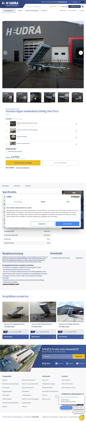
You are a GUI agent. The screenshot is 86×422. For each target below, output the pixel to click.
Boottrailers (25, 391)
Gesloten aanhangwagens (10, 403)
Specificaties (17, 186)
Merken (20, 10)
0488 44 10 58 (74, 6)
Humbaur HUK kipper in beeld (10, 284)
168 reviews (65, 7)
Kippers (4, 406)
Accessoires (44, 10)
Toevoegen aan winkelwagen (22, 168)
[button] (81, 53)
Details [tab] (43, 202)
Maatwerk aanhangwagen (32, 10)
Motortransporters (28, 387)
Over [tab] (68, 202)
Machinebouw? (62, 2)
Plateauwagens (7, 399)
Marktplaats (80, 363)
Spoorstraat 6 (66, 380)
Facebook (59, 363)
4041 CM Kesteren (67, 384)
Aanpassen (42, 223)
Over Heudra (72, 11)
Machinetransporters (28, 380)
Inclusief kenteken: (11, 149)
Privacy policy (63, 417)
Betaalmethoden (47, 387)
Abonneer (78, 356)
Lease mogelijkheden (60, 163)
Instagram (69, 363)
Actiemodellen (26, 403)
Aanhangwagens (9, 10)
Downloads (28, 186)
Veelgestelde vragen (48, 384)
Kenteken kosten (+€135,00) (15, 151)
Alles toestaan (67, 223)
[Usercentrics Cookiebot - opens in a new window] (72, 197)
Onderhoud (63, 11)
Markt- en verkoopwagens (30, 399)
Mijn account (46, 399)
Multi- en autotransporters (30, 384)
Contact (81, 11)
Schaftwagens (26, 395)
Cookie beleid (73, 417)
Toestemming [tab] (18, 202)
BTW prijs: (75, 2)
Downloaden (66, 258)
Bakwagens (6, 395)
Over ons (45, 380)
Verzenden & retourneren (50, 391)
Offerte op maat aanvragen (23, 163)
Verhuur (24, 406)
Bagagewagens (7, 391)
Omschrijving (5, 186)
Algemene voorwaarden (50, 417)
